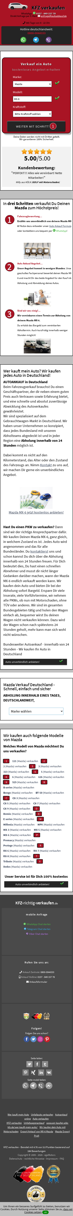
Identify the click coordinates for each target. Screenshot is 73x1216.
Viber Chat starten (38, 933)
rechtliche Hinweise (34, 1158)
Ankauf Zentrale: (31, 972)
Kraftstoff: (19, 107)
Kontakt (46, 465)
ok (45, 1212)
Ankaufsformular (38, 981)
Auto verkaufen (41, 1118)
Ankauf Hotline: (29, 977)
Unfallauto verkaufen (42, 1114)
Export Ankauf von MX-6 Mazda (36, 1131)
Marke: (17, 77)
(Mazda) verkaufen (25, 761)
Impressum (52, 1158)
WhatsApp (61, 242)
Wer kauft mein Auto (18, 1114)
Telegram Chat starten (38, 929)
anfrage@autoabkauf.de (54, 16)
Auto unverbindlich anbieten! (34, 662)
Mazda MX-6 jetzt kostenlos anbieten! (36, 512)
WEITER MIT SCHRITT (36, 126)
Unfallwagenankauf (34, 1122)
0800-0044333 (47, 972)
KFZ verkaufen (48, 7)
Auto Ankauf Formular (60, 237)
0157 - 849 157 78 (46, 13)
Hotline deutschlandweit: (36, 31)
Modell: (18, 92)
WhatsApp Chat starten (39, 924)
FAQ (62, 1158)
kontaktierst (39, 551)
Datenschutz (15, 1158)
